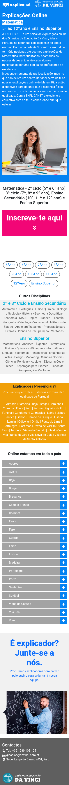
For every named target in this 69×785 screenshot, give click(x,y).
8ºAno (58, 265)
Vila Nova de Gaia (40, 435)
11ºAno (51, 274)
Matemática (9, 309)
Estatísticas (57, 344)
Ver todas (57, 331)
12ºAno (19, 283)
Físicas (9, 348)
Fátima (38, 408)
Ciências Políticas (17, 361)
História (27, 313)
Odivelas (24, 421)
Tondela (16, 430)
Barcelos (24, 404)
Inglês (34, 318)
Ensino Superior (43, 283)
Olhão (36, 421)
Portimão (25, 426)
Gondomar (22, 413)
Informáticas (54, 348)
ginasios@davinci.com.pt (22, 755)
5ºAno (10, 265)
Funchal (7, 413)
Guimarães (38, 413)
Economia (10, 318)
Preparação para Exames (32, 366)
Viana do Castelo (34, 430)
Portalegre (10, 426)
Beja (35, 404)
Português (26, 309)
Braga (43, 404)
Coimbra (8, 408)
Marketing (32, 357)
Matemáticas (11, 344)
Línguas (7, 353)
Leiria (50, 413)
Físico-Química (45, 309)
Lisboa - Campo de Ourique (34, 417)
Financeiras (39, 353)
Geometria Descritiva (48, 313)
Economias (22, 353)
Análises (27, 344)
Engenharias (57, 353)
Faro (28, 408)
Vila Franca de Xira (15, 435)
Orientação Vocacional (33, 322)
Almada (11, 404)
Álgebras (41, 344)
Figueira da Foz (55, 408)
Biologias (37, 348)
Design (18, 357)
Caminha (55, 404)
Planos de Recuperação (33, 331)
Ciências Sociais (52, 357)
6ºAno (26, 265)
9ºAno (16, 274)
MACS (23, 318)
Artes (8, 357)
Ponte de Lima (51, 421)
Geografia (9, 322)
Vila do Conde (57, 430)
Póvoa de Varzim (45, 426)
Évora (19, 408)
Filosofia (58, 318)
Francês (45, 318)
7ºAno (42, 265)
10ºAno (33, 274)
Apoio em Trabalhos (28, 326)
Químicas (23, 348)
